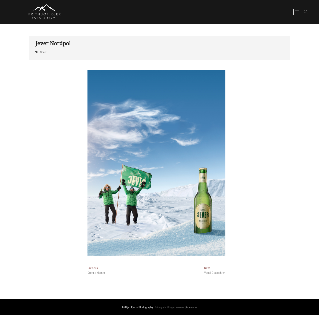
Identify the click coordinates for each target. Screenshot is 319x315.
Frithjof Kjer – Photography (137, 307)
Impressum (191, 307)
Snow (43, 52)
